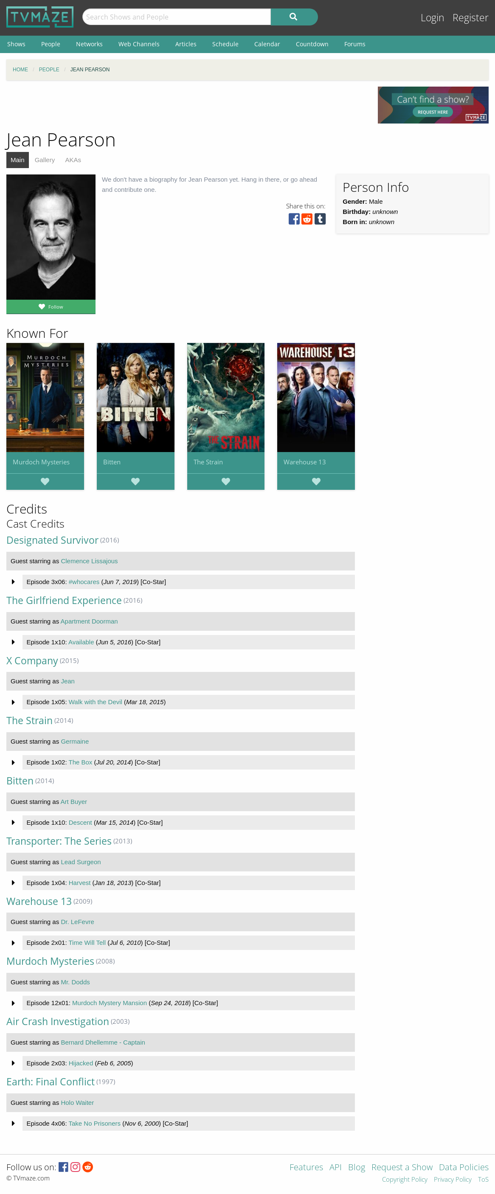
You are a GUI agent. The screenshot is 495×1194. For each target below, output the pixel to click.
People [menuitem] (50, 44)
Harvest (80, 882)
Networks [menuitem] (89, 44)
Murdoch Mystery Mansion (109, 1002)
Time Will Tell (87, 942)
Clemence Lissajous (89, 561)
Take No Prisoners (94, 1123)
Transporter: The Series (59, 841)
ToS (483, 1179)
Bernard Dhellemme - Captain (103, 1042)
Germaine (75, 741)
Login (432, 17)
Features (306, 1168)
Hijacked (81, 1063)
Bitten (112, 462)
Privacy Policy (453, 1179)
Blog (356, 1168)
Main (18, 159)
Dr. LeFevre (77, 921)
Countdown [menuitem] (312, 44)
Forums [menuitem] (355, 44)
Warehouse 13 (305, 462)
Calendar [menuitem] (267, 44)
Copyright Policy (405, 1179)
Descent (80, 822)
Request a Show (402, 1168)
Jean (68, 681)
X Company (32, 660)
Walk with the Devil (95, 701)
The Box (80, 762)
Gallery (45, 159)
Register (471, 17)
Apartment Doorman (89, 621)
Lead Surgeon (81, 861)
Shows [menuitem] (16, 44)
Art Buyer (74, 801)
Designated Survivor (52, 540)
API (335, 1168)
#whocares (84, 581)
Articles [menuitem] (186, 44)
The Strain (208, 462)
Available (81, 642)
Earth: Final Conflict (50, 1081)
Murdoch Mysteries (41, 462)
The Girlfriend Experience (64, 600)
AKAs (73, 159)
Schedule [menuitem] (225, 44)
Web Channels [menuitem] (139, 44)
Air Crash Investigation (57, 1021)
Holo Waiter (77, 1102)
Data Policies (464, 1168)
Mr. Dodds (75, 982)
